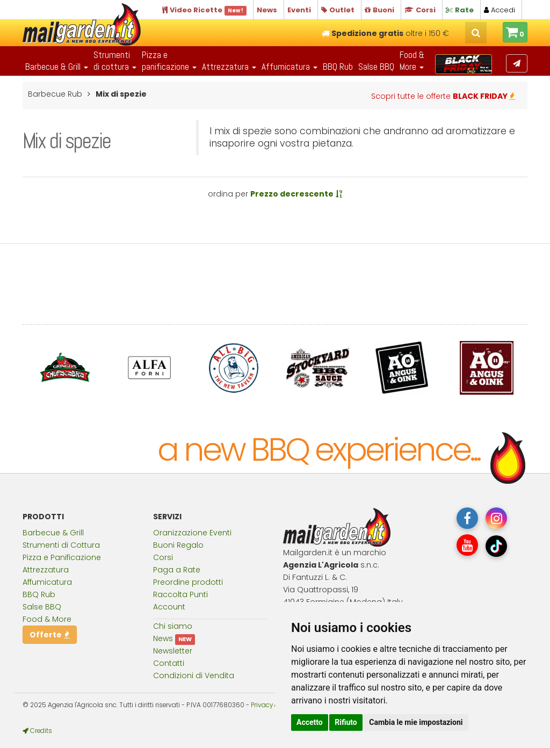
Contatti (168, 663)
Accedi (499, 10)
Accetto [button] (309, 722)
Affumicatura (47, 582)
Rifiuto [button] (346, 722)
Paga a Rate (176, 569)
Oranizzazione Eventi (192, 532)
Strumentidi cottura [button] (114, 60)
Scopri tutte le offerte (443, 96)
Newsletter (172, 650)
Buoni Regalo (178, 545)
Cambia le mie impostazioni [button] (415, 722)
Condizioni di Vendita (193, 675)
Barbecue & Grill (53, 532)
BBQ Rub (338, 66)
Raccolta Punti (180, 594)
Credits (37, 731)
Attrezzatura (46, 569)
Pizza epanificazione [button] (169, 60)
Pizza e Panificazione (62, 557)
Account (169, 606)
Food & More (47, 619)
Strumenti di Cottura (61, 545)
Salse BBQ (376, 66)
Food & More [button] (412, 60)
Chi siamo (172, 626)
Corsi (163, 557)
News (163, 638)
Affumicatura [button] (289, 66)
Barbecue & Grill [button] (56, 66)
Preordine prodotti (188, 582)
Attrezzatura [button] (229, 66)
